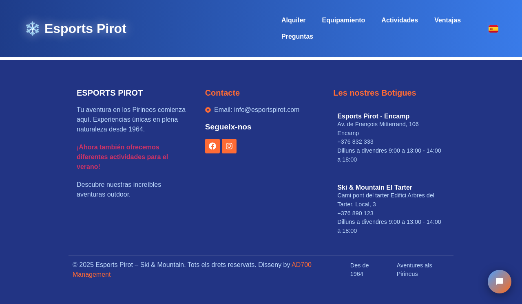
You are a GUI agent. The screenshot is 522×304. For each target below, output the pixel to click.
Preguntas (297, 36)
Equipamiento (343, 20)
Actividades (399, 20)
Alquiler (293, 20)
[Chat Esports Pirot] (499, 281)
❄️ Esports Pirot (75, 28)
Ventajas (447, 20)
